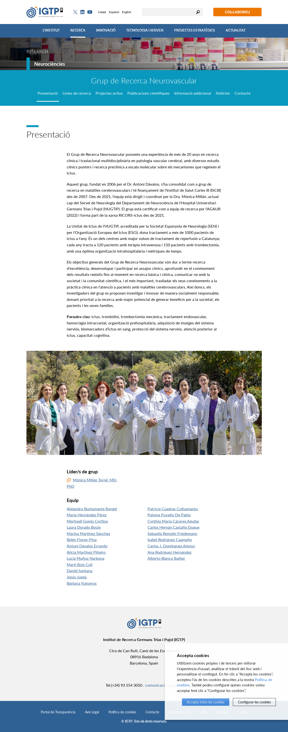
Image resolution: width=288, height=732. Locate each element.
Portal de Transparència (58, 712)
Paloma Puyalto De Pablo (169, 514)
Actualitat (236, 30)
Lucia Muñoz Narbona (85, 558)
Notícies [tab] (223, 93)
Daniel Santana (79, 570)
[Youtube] (89, 12)
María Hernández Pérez (87, 514)
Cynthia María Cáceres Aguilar (173, 521)
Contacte (152, 712)
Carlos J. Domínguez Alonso (171, 545)
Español (114, 12)
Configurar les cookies (254, 702)
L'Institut (51, 30)
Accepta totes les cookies (205, 702)
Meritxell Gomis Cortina (87, 521)
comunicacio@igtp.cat (164, 685)
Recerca (77, 30)
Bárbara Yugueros (82, 583)
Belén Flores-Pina (82, 539)
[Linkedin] (82, 12)
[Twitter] (75, 12)
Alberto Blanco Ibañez (166, 558)
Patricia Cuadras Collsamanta (173, 508)
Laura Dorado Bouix (84, 527)
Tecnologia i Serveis (145, 30)
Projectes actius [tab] (109, 93)
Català (102, 12)
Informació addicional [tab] (192, 93)
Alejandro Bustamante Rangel (92, 508)
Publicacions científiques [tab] (148, 93)
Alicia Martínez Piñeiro (86, 552)
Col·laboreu (237, 12)
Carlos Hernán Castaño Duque (173, 527)
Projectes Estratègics (194, 30)
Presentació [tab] (48, 93)
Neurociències (49, 64)
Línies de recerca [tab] (77, 93)
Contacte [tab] (242, 93)
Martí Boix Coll (79, 564)
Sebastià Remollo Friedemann (172, 533)
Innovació (105, 30)
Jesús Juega (77, 577)
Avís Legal (92, 712)
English (126, 12)
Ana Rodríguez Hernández (169, 552)
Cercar (198, 12)
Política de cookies (122, 712)
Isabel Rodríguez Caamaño (170, 539)
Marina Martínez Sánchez (88, 533)
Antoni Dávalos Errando (87, 545)
